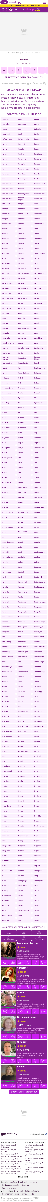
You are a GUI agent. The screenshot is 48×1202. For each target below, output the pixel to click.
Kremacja (37, 786)
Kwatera (37, 910)
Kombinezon (39, 587)
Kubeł (20, 856)
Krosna (36, 806)
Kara (4, 258)
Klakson (21, 418)
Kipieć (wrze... (39, 403)
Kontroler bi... (23, 657)
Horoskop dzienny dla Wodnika (9, 1150)
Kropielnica (6, 806)
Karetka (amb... (8, 283)
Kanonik (21, 223)
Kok (19, 537)
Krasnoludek (7, 771)
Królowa (21, 816)
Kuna (4, 880)
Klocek (4, 467)
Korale (4, 686)
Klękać (4, 452)
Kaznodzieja (23, 363)
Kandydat (38, 214)
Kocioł (36, 527)
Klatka (36, 423)
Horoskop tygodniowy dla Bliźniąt (34, 1168)
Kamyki (21, 204)
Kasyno (5, 323)
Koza (36, 746)
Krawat (5, 776)
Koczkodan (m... (22, 532)
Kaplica (21, 243)
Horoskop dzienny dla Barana (11, 1156)
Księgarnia (22, 846)
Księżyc (36, 851)
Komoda (5, 607)
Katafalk (5, 333)
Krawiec (5, 781)
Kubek (4, 856)
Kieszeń (37, 393)
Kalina (4, 164)
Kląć (35, 428)
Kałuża (36, 169)
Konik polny (6, 642)
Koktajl (20, 542)
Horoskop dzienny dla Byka (10, 1159)
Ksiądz (4, 841)
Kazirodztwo (7, 363)
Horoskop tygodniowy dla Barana (34, 1159)
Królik (4, 816)
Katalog (21, 333)
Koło (4, 582)
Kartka (36, 298)
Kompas (5, 612)
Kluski (4, 477)
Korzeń (36, 701)
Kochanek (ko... (8, 527)
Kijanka (21, 398)
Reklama (25, 1185)
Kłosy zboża (22, 487)
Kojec (4, 537)
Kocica (20, 527)
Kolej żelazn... (7, 557)
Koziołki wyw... (23, 751)
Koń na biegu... (39, 661)
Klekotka (37, 438)
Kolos (20, 567)
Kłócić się (37, 487)
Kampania (6, 204)
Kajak (4, 144)
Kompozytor (23, 612)
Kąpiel (36, 363)
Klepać (20, 442)
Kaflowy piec (7, 139)
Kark (35, 283)
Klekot (20, 438)
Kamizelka (38, 199)
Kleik (20, 433)
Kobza (20, 517)
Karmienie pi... (23, 288)
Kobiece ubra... (8, 512)
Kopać (20, 666)
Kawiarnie (6, 353)
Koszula (21, 721)
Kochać (20, 522)
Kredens (37, 781)
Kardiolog (6, 278)
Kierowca (37, 388)
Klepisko (37, 442)
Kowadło (5, 746)
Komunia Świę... (8, 617)
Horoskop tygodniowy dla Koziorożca (34, 1146)
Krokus (36, 801)
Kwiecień (5, 920)
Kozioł (4, 751)
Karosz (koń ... (7, 293)
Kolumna (37, 567)
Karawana (22, 268)
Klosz (36, 467)
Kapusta (21, 253)
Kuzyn (20, 900)
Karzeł (36, 308)
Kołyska (5, 587)
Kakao (36, 149)
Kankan (37, 219)
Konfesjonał (22, 627)
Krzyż (36, 836)
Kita (35, 413)
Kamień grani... (24, 194)
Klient (36, 452)
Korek (4, 691)
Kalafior (21, 154)
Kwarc (20, 905)
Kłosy (4, 487)
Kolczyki (5, 552)
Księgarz (37, 846)
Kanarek (37, 209)
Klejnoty (5, 438)
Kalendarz (22, 159)
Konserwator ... (24, 647)
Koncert (5, 622)
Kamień (21, 189)
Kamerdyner (23, 179)
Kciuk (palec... (39, 368)
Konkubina (22, 642)
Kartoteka (38, 303)
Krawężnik (38, 776)
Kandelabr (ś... (23, 214)
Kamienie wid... (40, 184)
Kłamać (37, 477)
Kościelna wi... (23, 726)
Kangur (5, 219)
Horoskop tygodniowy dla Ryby (34, 1155)
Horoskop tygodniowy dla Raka (34, 1173)
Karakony (6, 263)
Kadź (20, 134)
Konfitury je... (39, 627)
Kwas (4, 910)
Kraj (3, 761)
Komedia (5, 592)
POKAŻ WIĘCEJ (24, 1177)
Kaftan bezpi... (23, 139)
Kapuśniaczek (39, 253)
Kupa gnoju (22, 880)
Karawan (5, 268)
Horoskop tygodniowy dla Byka (34, 1164)
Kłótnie (36, 492)
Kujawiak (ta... (7, 871)
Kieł (19, 383)
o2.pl (32, 1194)
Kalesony (37, 159)
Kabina (36, 119)
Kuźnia (36, 900)
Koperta (21, 676)
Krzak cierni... (39, 826)
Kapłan (36, 243)
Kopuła (20, 681)
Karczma (5, 273)
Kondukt (21, 622)
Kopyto (36, 681)
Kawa (36, 343)
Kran (36, 766)
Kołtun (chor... (39, 582)
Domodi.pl (18, 1191)
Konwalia (5, 661)
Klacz (4, 418)
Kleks (4, 442)
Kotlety (5, 741)
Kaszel (36, 323)
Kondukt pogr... (40, 622)
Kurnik (36, 890)
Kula (4, 875)
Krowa (20, 811)
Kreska (4, 791)
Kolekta (37, 557)
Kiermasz (21, 388)
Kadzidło (37, 129)
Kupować (5, 885)
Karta (36, 293)
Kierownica (6, 393)
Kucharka (37, 856)
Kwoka (36, 920)
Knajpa (20, 502)
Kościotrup (22, 731)
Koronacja (22, 696)
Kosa (36, 706)
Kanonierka (6, 223)
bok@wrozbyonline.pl (18, 1182)
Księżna (21, 851)
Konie (4, 637)
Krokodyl (21, 801)
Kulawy (21, 875)
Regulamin (33, 1182)
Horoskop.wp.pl (17, 53)
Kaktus (4, 154)
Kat (35, 328)
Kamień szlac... (8, 199)
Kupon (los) (38, 880)
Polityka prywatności (10, 1185)
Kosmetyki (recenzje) (10, 1194)
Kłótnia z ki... (23, 492)
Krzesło (5, 831)
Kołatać (21, 572)
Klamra (37, 418)
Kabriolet (5, 124)
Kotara (36, 736)
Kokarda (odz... (8, 542)
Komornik (22, 607)
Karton (20, 303)
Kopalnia (37, 666)
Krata (36, 771)
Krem (20, 786)
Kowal (20, 746)
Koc (3, 522)
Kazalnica (22, 358)
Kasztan (5, 328)
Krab (20, 756)
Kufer (20, 866)
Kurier (20, 890)
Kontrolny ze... (39, 657)
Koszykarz (38, 721)
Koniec (20, 637)
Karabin (21, 258)
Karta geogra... (8, 298)
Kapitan (5, 243)
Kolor (4, 567)
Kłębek (20, 482)
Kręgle (20, 796)
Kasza (20, 323)
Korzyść (5, 706)
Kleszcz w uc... (39, 447)
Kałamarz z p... (23, 169)
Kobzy (36, 517)
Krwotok (37, 821)
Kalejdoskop (39, 154)
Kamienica (22, 184)
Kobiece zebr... (23, 512)
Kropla (20, 806)
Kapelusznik (38, 238)
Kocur (4, 532)
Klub (19, 472)
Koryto (20, 701)
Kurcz (36, 885)
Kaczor (5, 129)
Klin (19, 457)
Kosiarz (5, 711)
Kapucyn (5, 253)
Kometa (5, 597)
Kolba (20, 547)
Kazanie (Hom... (37, 358)
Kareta (36, 278)
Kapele (36, 233)
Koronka (37, 696)
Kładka (20, 477)
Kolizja (36, 562)
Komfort (21, 597)
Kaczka (36, 124)
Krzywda (5, 836)
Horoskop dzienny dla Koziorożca (9, 1146)
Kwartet (37, 905)
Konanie (37, 617)
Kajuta (4, 149)
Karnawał (37, 288)
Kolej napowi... (39, 552)
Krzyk (36, 831)
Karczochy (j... (39, 273)
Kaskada (21, 318)
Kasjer (36, 313)
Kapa (36, 228)
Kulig (36, 875)
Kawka (36, 353)
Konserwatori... (40, 647)
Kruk (4, 821)
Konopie (5, 647)
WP (9, 53)
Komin (36, 597)
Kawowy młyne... (5, 358)
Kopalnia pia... (7, 671)
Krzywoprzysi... (24, 836)
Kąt (19, 368)
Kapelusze (22, 238)
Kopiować (37, 676)
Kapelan (21, 233)
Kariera (21, 283)
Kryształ (21, 826)
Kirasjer (21, 408)
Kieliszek (37, 378)
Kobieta (37, 512)
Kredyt (5, 786)
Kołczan (37, 572)
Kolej (20, 552)
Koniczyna (38, 632)
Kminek (5, 502)
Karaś (36, 263)
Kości (4, 726)
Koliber (21, 562)
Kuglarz (37, 866)
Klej (35, 433)
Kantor (20, 228)
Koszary (37, 716)
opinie (23, 947)
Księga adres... (8, 846)
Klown (4, 472)
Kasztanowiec (23, 328)
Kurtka (20, 895)
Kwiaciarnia (7, 915)
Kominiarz (22, 602)
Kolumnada (6, 572)
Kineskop (5, 403)
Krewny (5, 796)
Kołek (20, 577)
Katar (36, 333)
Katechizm (38, 338)
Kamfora (37, 179)
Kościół (36, 731)
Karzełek (5, 313)
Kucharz (5, 861)
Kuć (35, 861)
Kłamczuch (6, 482)
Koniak (20, 632)
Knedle (5, 507)
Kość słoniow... (7, 736)
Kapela (5, 233)
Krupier (21, 821)
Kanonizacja (39, 223)
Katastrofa (22, 338)
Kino (19, 403)
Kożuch (36, 751)
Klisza (4, 462)
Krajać (20, 761)
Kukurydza (38, 871)
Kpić (3, 756)
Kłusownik (38, 497)
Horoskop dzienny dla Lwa (10, 1166)
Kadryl (20, 129)
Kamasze (5, 174)
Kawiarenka (38, 348)
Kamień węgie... (21, 199)
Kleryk (20, 447)
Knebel (36, 502)
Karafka (37, 258)
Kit (19, 413)
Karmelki (5, 288)
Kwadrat (5, 905)
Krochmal (37, 796)
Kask (4, 318)
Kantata (5, 228)
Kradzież (37, 756)
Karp (20, 293)
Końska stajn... (7, 666)
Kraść (20, 771)
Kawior (20, 353)
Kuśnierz (5, 900)
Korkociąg (38, 691)
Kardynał (21, 278)
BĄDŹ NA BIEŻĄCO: (38, 1134)
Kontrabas (38, 652)
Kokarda (37, 537)
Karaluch (21, 263)
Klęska (20, 452)
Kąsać (4, 368)
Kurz (35, 895)
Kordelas (37, 686)
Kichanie (37, 373)
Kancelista (6, 214)
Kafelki (36, 134)
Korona (5, 696)
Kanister (21, 219)
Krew (36, 791)
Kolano (5, 547)
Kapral (20, 248)
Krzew (20, 831)
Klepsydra (6, 447)
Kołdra (4, 577)
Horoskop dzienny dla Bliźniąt (11, 1161)
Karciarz (37, 268)
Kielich (20, 378)
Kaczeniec (22, 124)
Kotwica (21, 741)
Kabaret (5, 119)
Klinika (36, 457)
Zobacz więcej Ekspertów (24, 1092)
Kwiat (20, 915)
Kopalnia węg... (40, 671)
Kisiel (36, 408)
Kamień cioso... (39, 189)
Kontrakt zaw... (8, 657)
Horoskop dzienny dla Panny (11, 1169)
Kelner (4, 373)
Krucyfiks (37, 816)
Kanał (36, 204)
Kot (19, 736)
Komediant (22, 592)
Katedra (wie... (8, 343)
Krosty (4, 811)
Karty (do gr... (7, 308)
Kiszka (4, 413)
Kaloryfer (21, 164)
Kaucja (20, 343)
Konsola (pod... (23, 652)
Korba (20, 686)
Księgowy (6, 851)
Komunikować (23, 617)
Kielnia (5, 383)
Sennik (27, 53)
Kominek (5, 602)
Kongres (5, 632)
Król (35, 811)
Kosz (19, 716)
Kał (3, 169)
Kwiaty (36, 915)
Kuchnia (21, 861)
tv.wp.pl (25, 1194)
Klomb (20, 467)
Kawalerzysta (23, 348)
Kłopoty (37, 482)
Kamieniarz (6, 184)
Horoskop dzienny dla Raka (10, 1164)
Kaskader (37, 318)
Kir (3, 408)
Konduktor (6, 627)
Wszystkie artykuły (9, 1188)
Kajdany (37, 144)
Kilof (35, 398)
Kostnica (5, 716)
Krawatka (22, 776)
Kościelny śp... (7, 731)
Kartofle (5, 303)
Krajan (36, 761)
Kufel (4, 866)
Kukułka (21, 871)
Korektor (21, 691)
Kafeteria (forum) (32, 1191)
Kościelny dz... (39, 726)
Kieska (20, 393)
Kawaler (5, 348)
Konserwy (6, 652)
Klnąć (20, 462)
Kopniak (5, 681)
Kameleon (22, 174)
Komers (37, 592)
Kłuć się (21, 497)
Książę (20, 841)
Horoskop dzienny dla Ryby (10, 1154)
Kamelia (37, 174)
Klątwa (5, 433)
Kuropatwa (6, 895)
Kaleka (4, 159)
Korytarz (5, 701)
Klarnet (5, 423)
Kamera (5, 179)
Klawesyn (6, 428)
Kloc (35, 462)
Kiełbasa (37, 383)
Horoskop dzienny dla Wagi (10, 1171)
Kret (19, 791)
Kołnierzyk (38, 577)
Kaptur (36, 248)
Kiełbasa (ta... (7, 388)
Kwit (19, 920)
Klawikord (22, 428)
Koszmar (5, 721)
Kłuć (3, 497)
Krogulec (5, 801)
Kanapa (5, 209)
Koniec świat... (39, 637)
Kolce (36, 547)
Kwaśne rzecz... (24, 910)
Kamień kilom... (40, 194)
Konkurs (37, 642)
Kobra (4, 517)
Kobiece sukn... (39, 507)
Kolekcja (21, 557)
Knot (19, 507)
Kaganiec (37, 139)
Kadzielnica (6, 134)
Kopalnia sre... (23, 671)
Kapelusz (5, 238)
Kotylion (37, 741)
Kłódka (5, 492)
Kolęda (5, 562)
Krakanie (21, 766)
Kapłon (5, 248)
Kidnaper (5, 378)
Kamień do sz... (8, 194)
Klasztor (21, 423)
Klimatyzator (7, 457)
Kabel (20, 119)
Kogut (36, 532)
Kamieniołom (7, 189)
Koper (4, 676)
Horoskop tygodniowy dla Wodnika (34, 1150)
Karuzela (21, 308)
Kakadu (21, 149)
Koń (19, 661)
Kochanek (38, 522)
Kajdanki (21, 144)
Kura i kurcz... (23, 885)
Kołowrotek (22, 582)
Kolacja (37, 542)
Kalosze (37, 164)
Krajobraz (6, 766)
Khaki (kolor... (23, 373)
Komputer (38, 612)
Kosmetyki (38, 711)
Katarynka (6, 338)
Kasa (20, 313)
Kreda (20, 781)
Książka (37, 841)
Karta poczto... (23, 298)
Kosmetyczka (23, 711)
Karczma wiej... (24, 273)
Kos (19, 706)
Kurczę (4, 890)
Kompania (38, 607)
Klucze (36, 472)
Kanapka (21, 209)
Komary (21, 587)
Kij (3, 398)
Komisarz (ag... (39, 602)
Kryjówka (5, 826)
